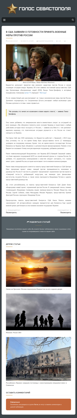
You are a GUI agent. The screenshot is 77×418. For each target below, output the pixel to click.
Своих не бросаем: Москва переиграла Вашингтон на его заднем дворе (34, 289)
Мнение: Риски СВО (13, 332)
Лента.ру (43, 93)
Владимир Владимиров (45, 41)
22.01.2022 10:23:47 (12, 41)
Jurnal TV (28, 93)
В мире (31, 41)
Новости (25, 41)
